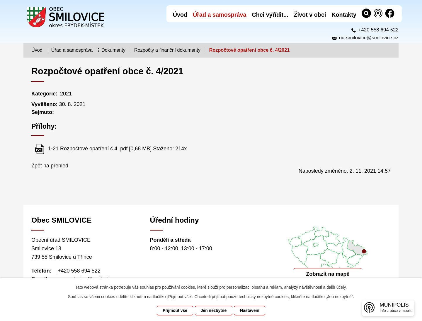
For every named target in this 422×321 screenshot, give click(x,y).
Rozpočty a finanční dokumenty (167, 50)
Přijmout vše (175, 310)
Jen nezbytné (214, 310)
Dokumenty (113, 50)
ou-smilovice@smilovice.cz (369, 38)
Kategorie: (44, 94)
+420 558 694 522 (378, 30)
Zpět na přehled (49, 166)
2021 (66, 94)
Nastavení (249, 310)
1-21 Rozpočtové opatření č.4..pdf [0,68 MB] (100, 149)
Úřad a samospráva (72, 50)
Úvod (36, 50)
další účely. (336, 287)
